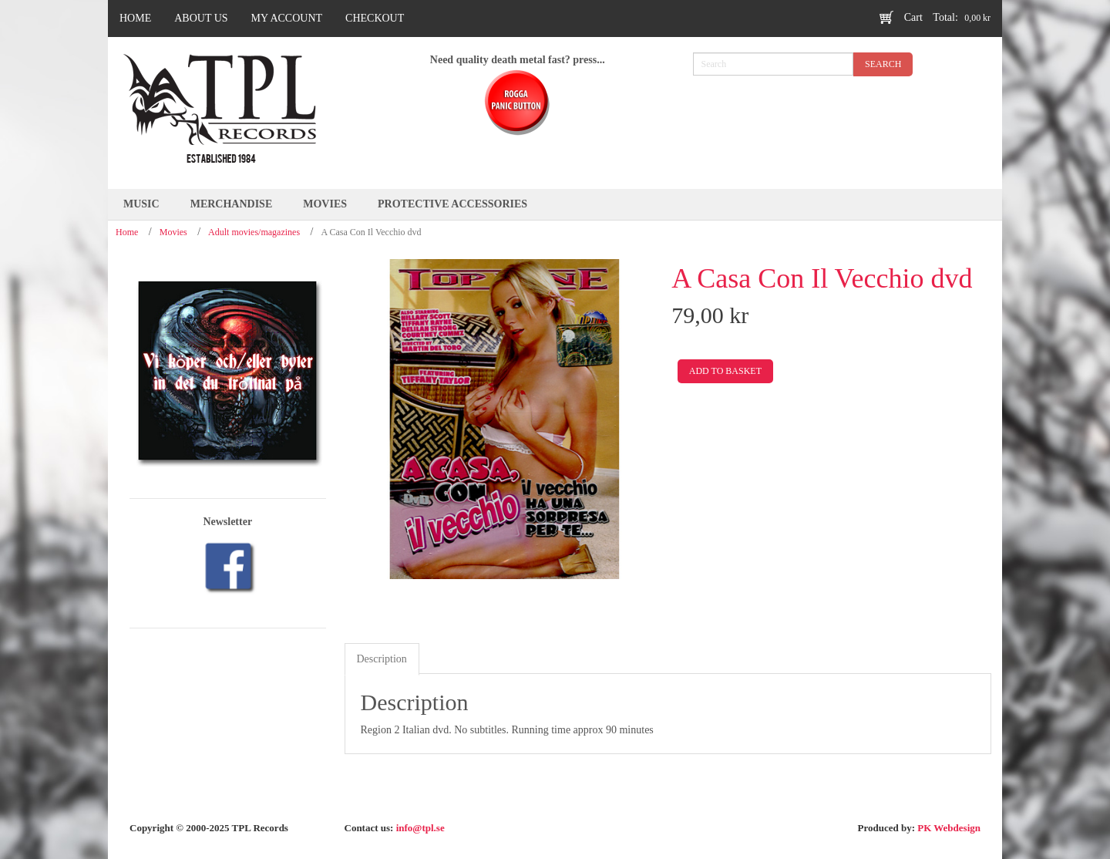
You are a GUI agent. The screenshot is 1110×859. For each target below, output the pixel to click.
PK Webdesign (948, 828)
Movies (173, 232)
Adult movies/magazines (254, 232)
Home (127, 232)
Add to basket (725, 370)
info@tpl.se (420, 828)
